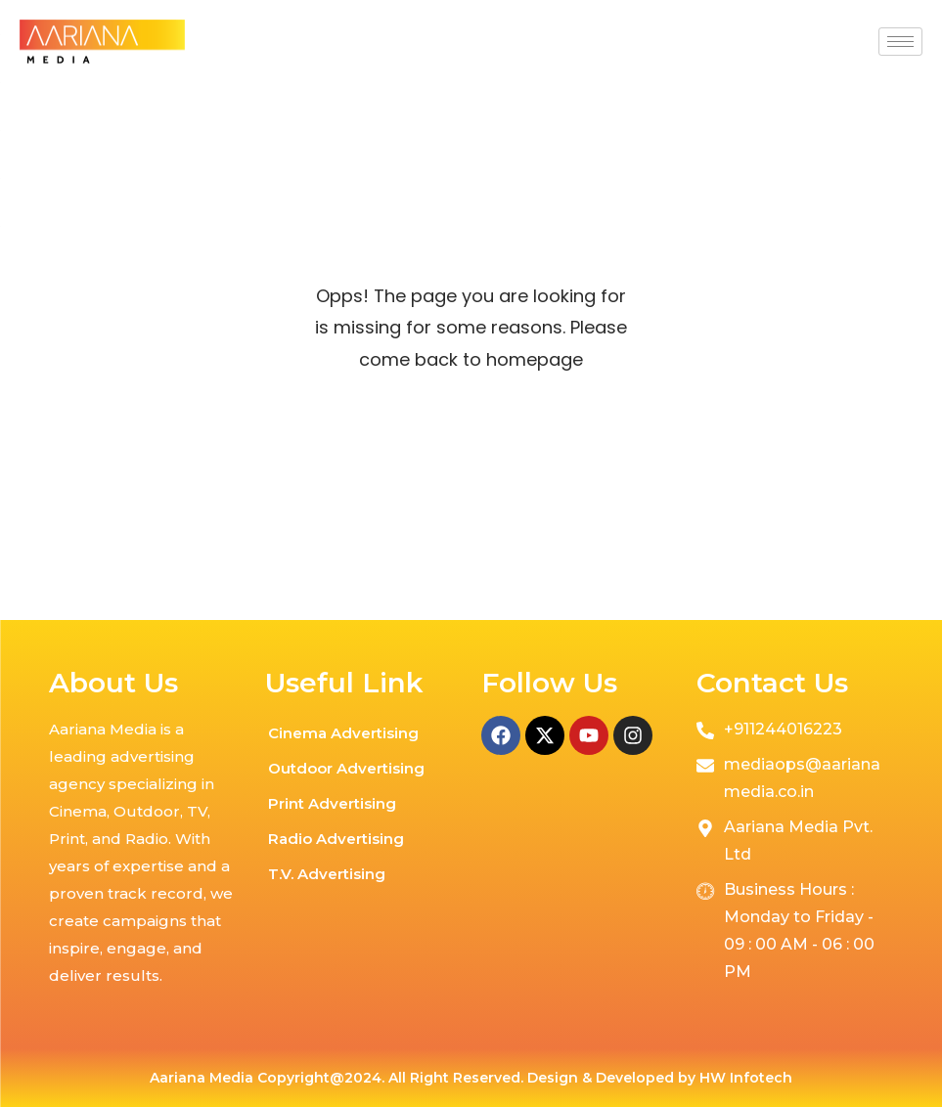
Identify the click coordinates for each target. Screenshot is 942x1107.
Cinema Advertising (343, 733)
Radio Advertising (336, 838)
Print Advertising (332, 803)
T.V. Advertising (326, 873)
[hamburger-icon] (900, 41)
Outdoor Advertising (346, 768)
